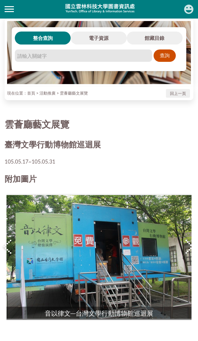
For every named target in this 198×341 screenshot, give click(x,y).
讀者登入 (188, 9)
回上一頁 (178, 93)
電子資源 (99, 38)
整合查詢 (43, 38)
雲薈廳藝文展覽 (74, 93)
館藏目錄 (154, 38)
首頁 (31, 93)
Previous (8, 247)
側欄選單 (9, 9)
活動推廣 (47, 93)
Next (190, 247)
